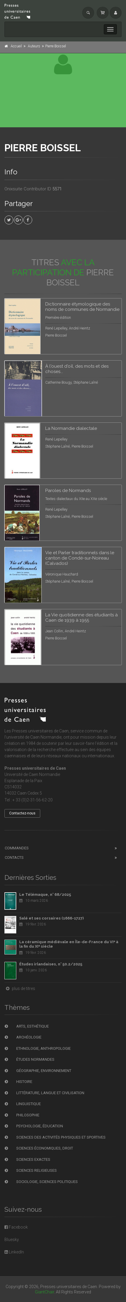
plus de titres (19, 988)
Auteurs (34, 46)
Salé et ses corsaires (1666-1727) (51, 918)
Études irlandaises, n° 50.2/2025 (50, 964)
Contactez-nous (22, 813)
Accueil (16, 46)
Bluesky (11, 1239)
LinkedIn (14, 1252)
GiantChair (44, 1292)
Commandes (17, 848)
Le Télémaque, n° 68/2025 (45, 894)
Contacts (14, 857)
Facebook (16, 1227)
